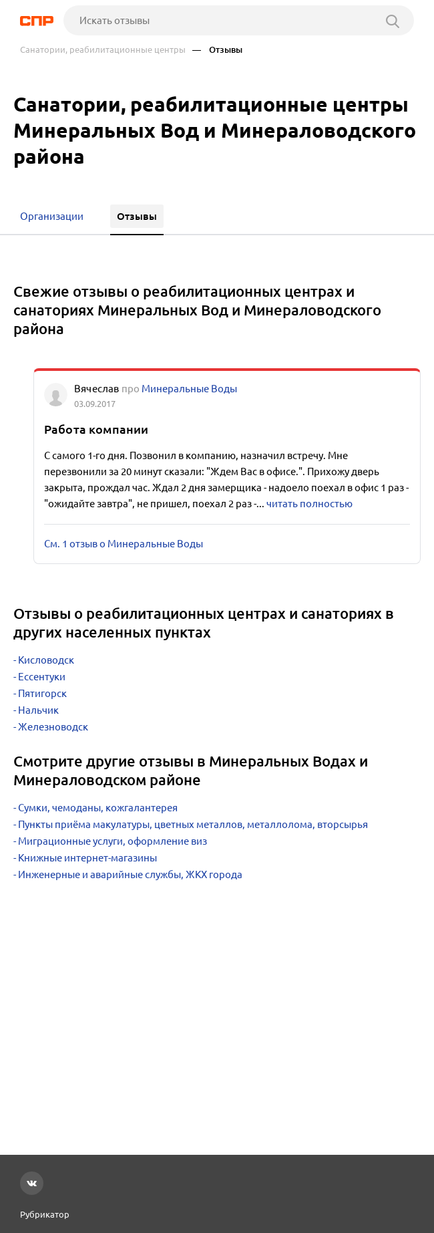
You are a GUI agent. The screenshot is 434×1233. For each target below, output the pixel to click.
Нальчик (38, 710)
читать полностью (309, 503)
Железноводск (53, 727)
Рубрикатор (44, 1214)
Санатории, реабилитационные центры (103, 49)
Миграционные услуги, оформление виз (112, 841)
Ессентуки (41, 677)
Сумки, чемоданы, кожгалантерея (98, 808)
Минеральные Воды (189, 388)
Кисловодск (46, 660)
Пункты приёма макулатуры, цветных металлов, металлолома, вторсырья (193, 824)
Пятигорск (42, 693)
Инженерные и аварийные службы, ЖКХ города (130, 874)
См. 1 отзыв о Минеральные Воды (123, 543)
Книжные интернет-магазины (87, 858)
